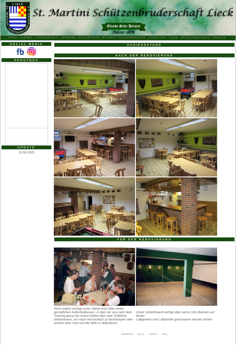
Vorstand (157, 37)
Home (13, 37)
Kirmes (27, 37)
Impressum (127, 334)
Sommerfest (47, 37)
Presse (219, 37)
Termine (68, 37)
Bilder (109, 37)
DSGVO (140, 334)
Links (164, 334)
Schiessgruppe (132, 37)
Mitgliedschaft (195, 37)
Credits (153, 334)
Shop (173, 37)
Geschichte (89, 37)
